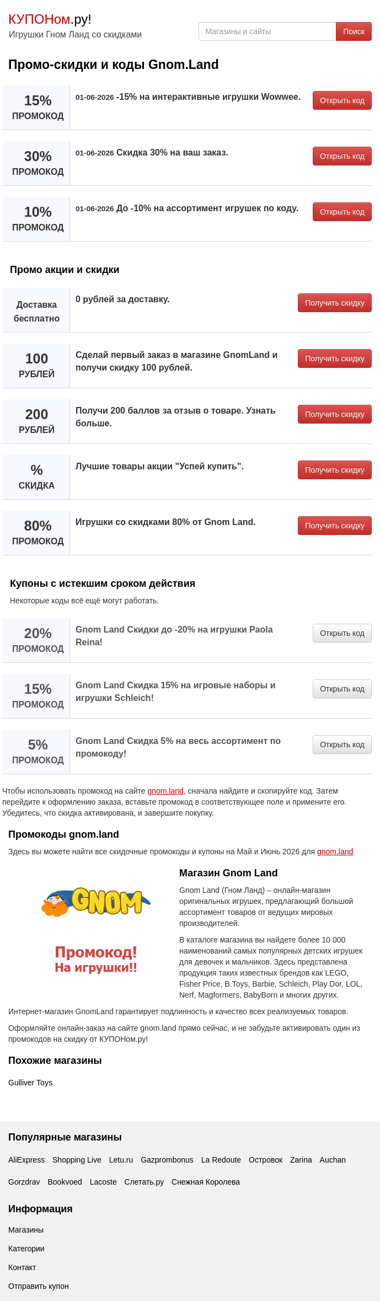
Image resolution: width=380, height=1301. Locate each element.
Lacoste (103, 1181)
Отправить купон (38, 1286)
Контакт (22, 1267)
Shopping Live (76, 1159)
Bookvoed (64, 1181)
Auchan (333, 1159)
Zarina (301, 1159)
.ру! (50, 19)
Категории (26, 1248)
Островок (265, 1159)
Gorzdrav (24, 1181)
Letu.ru (121, 1159)
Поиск (354, 31)
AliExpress (26, 1159)
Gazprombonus (167, 1159)
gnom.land (165, 790)
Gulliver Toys (30, 1082)
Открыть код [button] (342, 100)
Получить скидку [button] (335, 302)
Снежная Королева (206, 1181)
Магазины (26, 1229)
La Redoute (221, 1159)
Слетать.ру (144, 1181)
